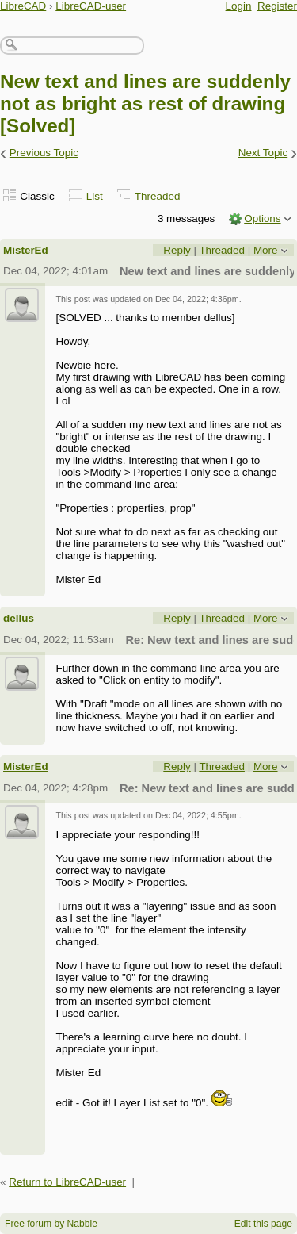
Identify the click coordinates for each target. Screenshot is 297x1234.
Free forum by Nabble (51, 1223)
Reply (176, 250)
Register (277, 6)
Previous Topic (44, 153)
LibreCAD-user (90, 6)
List (94, 196)
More (265, 250)
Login (239, 6)
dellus (18, 618)
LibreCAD (23, 6)
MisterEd (25, 250)
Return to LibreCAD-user (67, 1182)
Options (262, 218)
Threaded (158, 196)
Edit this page (263, 1223)
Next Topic (263, 153)
